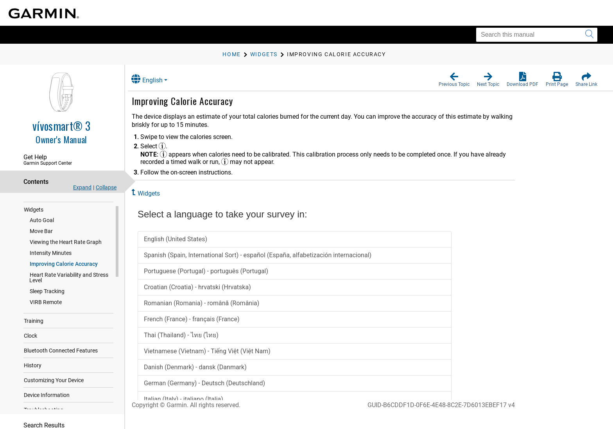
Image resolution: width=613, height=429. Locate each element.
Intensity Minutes (51, 255)
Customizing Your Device (54, 382)
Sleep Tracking (47, 293)
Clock (30, 338)
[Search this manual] (536, 35)
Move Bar (41, 233)
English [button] (154, 79)
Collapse (106, 187)
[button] (454, 79)
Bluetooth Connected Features (61, 353)
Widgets (33, 212)
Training (33, 323)
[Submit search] (589, 35)
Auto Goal (42, 222)
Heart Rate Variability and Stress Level (68, 280)
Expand (82, 187)
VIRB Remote (46, 304)
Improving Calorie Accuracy (64, 266)
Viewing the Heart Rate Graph (66, 244)
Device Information (47, 397)
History (32, 368)
